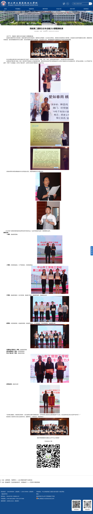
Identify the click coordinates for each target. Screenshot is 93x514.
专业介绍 (58, 8)
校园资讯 (31, 8)
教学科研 (45, 8)
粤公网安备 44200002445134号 (45, 498)
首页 (5, 8)
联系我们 (86, 8)
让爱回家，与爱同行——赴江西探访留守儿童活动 (18, 480)
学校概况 (17, 8)
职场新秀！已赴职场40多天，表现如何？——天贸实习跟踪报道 (22, 482)
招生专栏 (72, 8)
